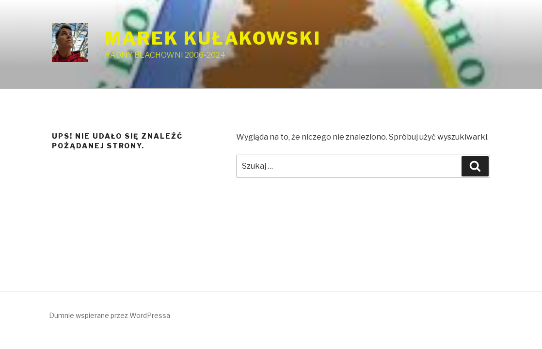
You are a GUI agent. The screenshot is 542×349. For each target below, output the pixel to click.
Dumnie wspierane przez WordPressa (109, 315)
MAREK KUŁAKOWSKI (213, 38)
